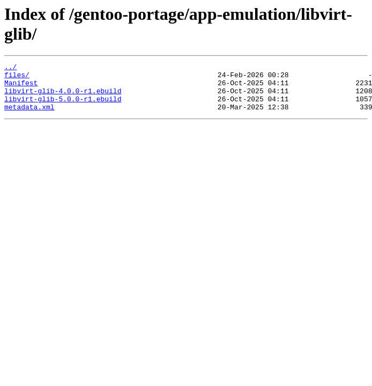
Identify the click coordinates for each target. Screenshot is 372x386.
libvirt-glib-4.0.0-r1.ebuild (62, 97)
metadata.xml (29, 116)
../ (10, 68)
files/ (16, 78)
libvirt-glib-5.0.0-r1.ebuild (62, 107)
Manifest (21, 87)
